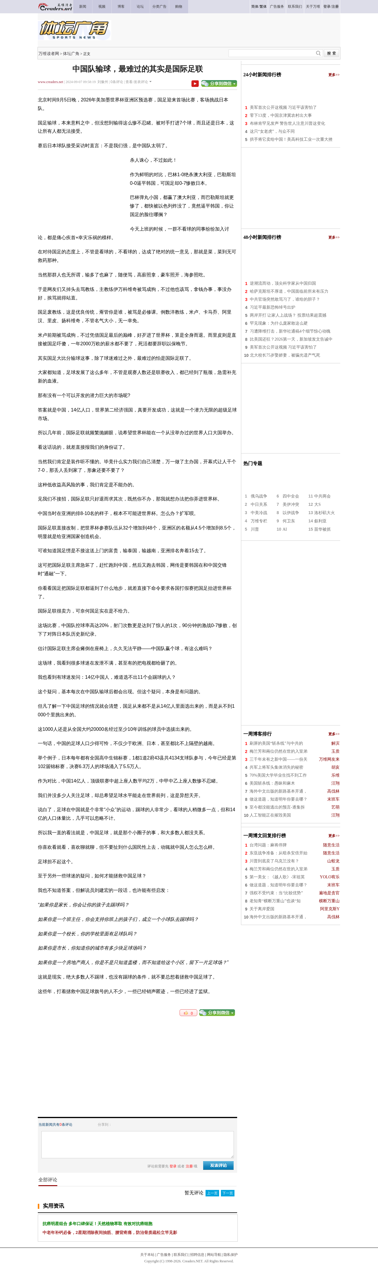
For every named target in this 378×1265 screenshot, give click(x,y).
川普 (255, 529)
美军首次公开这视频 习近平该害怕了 (283, 107)
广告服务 (164, 1255)
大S (317, 504)
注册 (335, 6)
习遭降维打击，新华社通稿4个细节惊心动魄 (290, 331)
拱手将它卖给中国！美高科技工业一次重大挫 (291, 139)
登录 (326, 6)
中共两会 (322, 496)
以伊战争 (291, 513)
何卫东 (289, 521)
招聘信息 (197, 1255)
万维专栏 (259, 521)
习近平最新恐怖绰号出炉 (272, 307)
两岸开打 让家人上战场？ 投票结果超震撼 (288, 315)
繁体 (263, 6)
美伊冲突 (291, 504)
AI (285, 529)
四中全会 (291, 496)
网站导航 (214, 1255)
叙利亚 (320, 521)
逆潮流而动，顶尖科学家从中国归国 (283, 283)
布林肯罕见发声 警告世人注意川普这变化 (287, 123)
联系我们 (181, 1255)
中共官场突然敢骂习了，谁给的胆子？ (285, 299)
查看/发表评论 (137, 82)
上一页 (212, 1193)
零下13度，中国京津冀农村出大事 (281, 115)
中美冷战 (259, 513)
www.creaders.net (50, 82)
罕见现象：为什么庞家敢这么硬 (279, 323)
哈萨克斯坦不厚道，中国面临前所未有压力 (289, 291)
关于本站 (147, 1255)
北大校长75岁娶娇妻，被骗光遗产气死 (285, 355)
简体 (254, 6)
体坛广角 (71, 53)
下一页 (227, 1193)
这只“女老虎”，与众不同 (272, 131)
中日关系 (259, 504)
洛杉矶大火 (324, 513)
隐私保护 (231, 1255)
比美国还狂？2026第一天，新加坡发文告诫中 (291, 339)
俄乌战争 (259, 496)
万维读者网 (48, 53)
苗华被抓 (322, 529)
